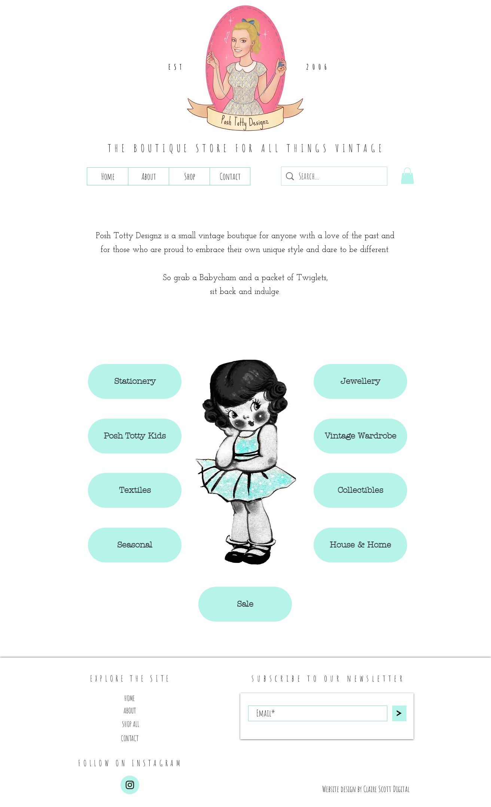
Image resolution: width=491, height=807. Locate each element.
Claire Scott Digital (386, 789)
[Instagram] (129, 785)
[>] (399, 713)
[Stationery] (135, 381)
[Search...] (335, 176)
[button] (407, 175)
